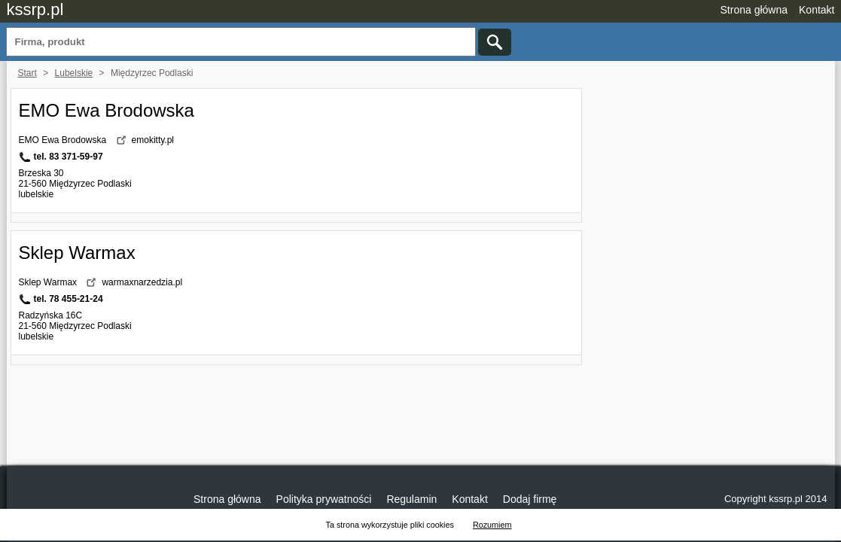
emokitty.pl (153, 140)
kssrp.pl (35, 9)
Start (27, 73)
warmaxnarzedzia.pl (142, 282)
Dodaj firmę (530, 499)
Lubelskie (74, 73)
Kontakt (816, 10)
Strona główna (754, 10)
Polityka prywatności (324, 499)
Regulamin (411, 499)
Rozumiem (492, 524)
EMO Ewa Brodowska (106, 110)
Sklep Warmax (77, 252)
